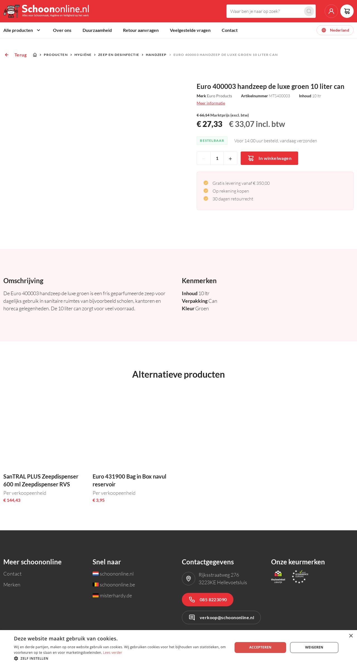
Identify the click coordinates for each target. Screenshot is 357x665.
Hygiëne (82, 55)
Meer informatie (211, 103)
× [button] (351, 636)
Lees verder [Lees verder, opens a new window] (112, 652)
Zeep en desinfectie (118, 55)
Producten (56, 55)
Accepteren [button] (260, 647)
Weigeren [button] (314, 647)
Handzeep (156, 55)
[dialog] (178, 647)
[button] (120, 658)
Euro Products (219, 95)
